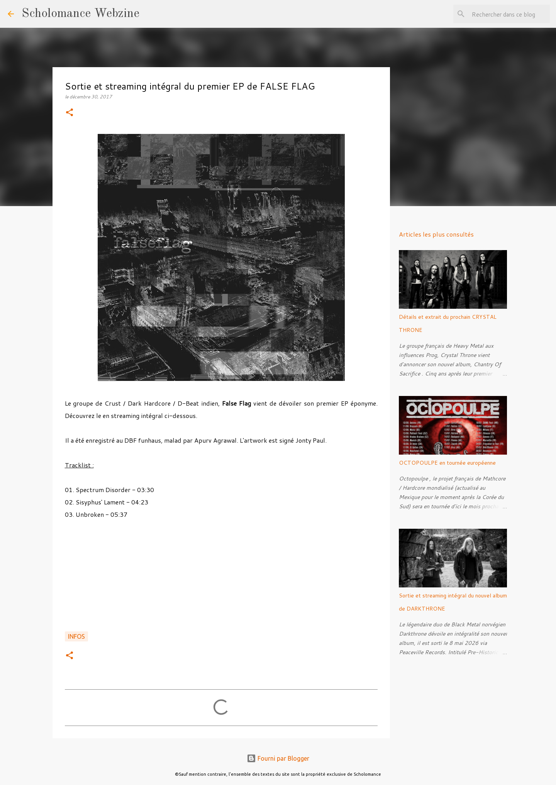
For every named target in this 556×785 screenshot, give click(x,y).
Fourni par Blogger (278, 758)
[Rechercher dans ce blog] (509, 14)
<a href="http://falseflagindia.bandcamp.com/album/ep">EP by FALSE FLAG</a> (221, 579)
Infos (76, 636)
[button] (69, 113)
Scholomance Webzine (80, 14)
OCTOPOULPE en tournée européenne (447, 463)
